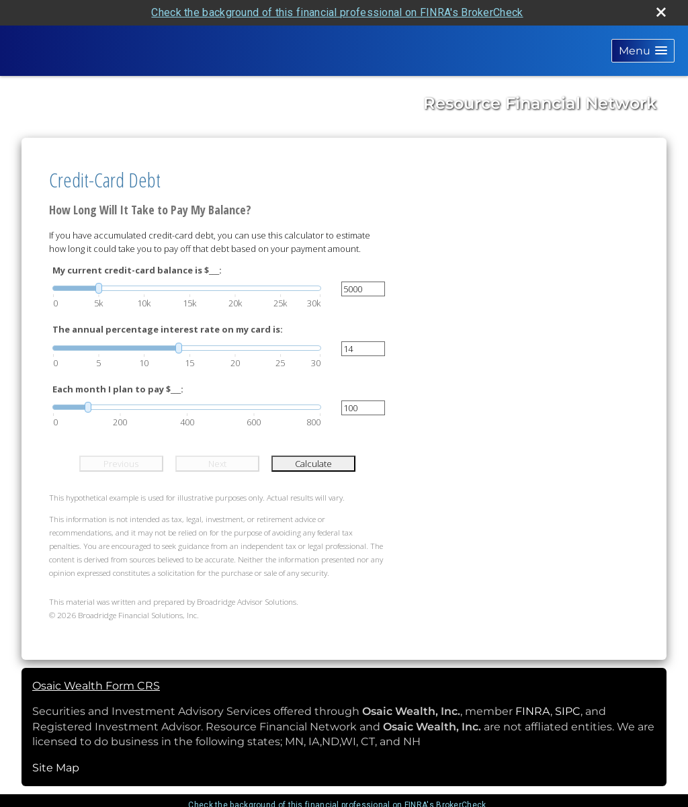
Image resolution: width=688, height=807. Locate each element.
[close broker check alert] (661, 12)
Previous (120, 464)
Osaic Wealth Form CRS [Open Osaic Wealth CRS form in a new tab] (96, 685)
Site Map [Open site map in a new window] (55, 767)
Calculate (313, 464)
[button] (643, 50)
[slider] (186, 288)
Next (217, 464)
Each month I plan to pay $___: (117, 389)
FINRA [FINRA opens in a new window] (532, 711)
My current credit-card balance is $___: (137, 270)
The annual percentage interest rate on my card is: (167, 329)
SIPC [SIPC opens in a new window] (567, 711)
